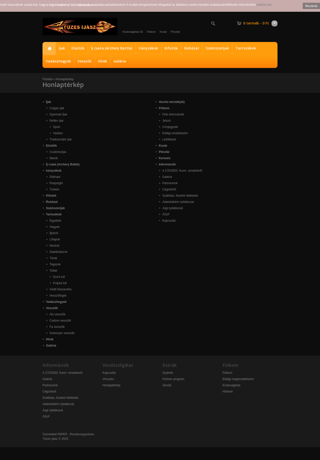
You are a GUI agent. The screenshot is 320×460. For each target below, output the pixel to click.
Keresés (164, 158)
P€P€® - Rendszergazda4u (76, 434)
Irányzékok (148, 48)
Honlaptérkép (65, 79)
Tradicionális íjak (61, 139)
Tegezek (55, 264)
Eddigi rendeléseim (175, 133)
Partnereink (170, 183)
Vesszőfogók (58, 295)
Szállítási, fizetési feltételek (180, 195)
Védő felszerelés (61, 289)
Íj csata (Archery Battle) (111, 48)
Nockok (55, 245)
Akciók (166, 385)
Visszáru (108, 379)
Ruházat (191, 48)
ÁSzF (166, 214)
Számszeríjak (217, 48)
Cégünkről (169, 189)
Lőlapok (55, 239)
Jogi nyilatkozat (172, 208)
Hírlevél (227, 391)
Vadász (58, 133)
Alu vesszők (58, 314)
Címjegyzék (170, 127)
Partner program (173, 379)
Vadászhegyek (58, 61)
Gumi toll (59, 277)
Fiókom (151, 31)
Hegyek (55, 227)
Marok (54, 158)
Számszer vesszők (62, 333)
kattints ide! (264, 4)
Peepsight (56, 183)
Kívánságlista (231, 385)
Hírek (102, 61)
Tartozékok (246, 48)
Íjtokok (54, 233)
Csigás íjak (57, 108)
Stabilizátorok (59, 252)
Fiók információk (173, 114)
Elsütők (78, 48)
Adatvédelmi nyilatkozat (178, 202)
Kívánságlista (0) (132, 31)
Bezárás (311, 6)
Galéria (120, 61)
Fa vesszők (57, 327)
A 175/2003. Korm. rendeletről (182, 170)
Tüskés (54, 189)
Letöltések (169, 139)
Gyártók (167, 373)
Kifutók (171, 48)
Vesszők (85, 61)
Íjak (62, 48)
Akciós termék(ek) (171, 102)
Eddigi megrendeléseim (238, 379)
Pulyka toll (60, 283)
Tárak (53, 258)
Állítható (55, 177)
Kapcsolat (169, 220)
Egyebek (55, 220)
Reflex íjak (57, 120)
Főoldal (49, 48)
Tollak (53, 270)
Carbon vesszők (60, 320)
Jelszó (166, 120)
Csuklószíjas (58, 152)
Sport (56, 127)
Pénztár (175, 31)
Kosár (163, 31)
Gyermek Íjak (58, 114)
